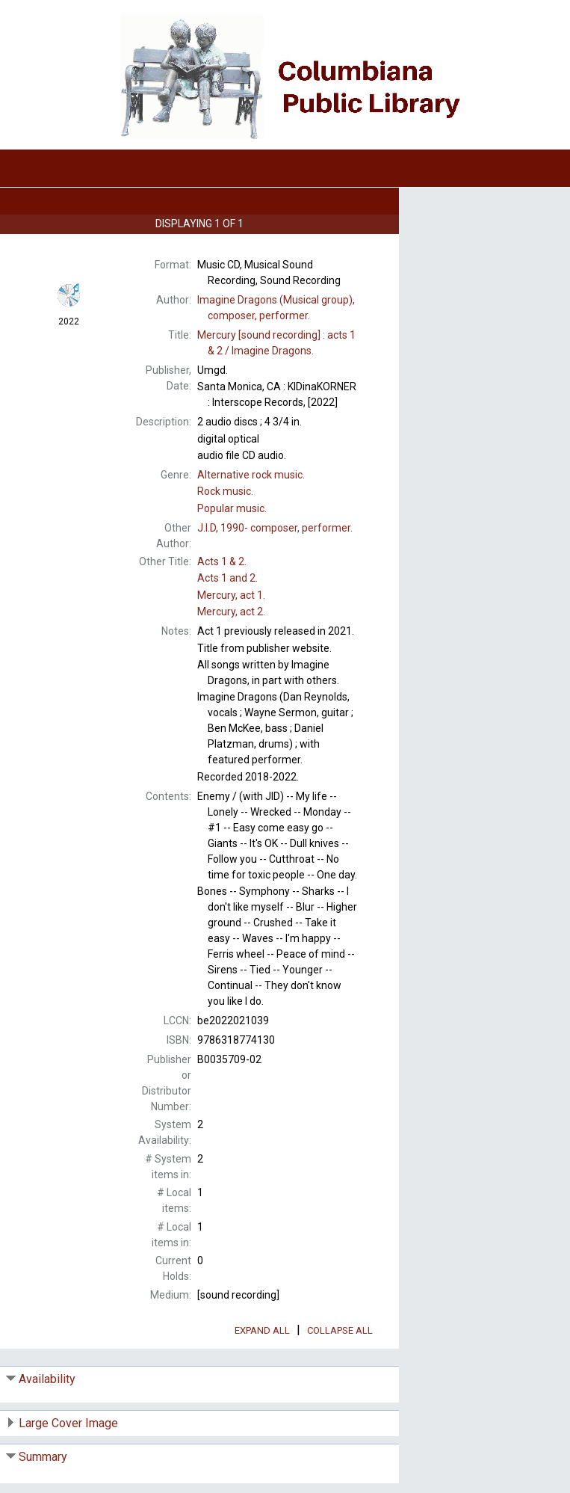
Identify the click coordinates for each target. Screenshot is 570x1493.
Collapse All (340, 1330)
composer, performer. (275, 528)
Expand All (262, 1330)
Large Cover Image (68, 1423)
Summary (43, 1457)
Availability (47, 1379)
